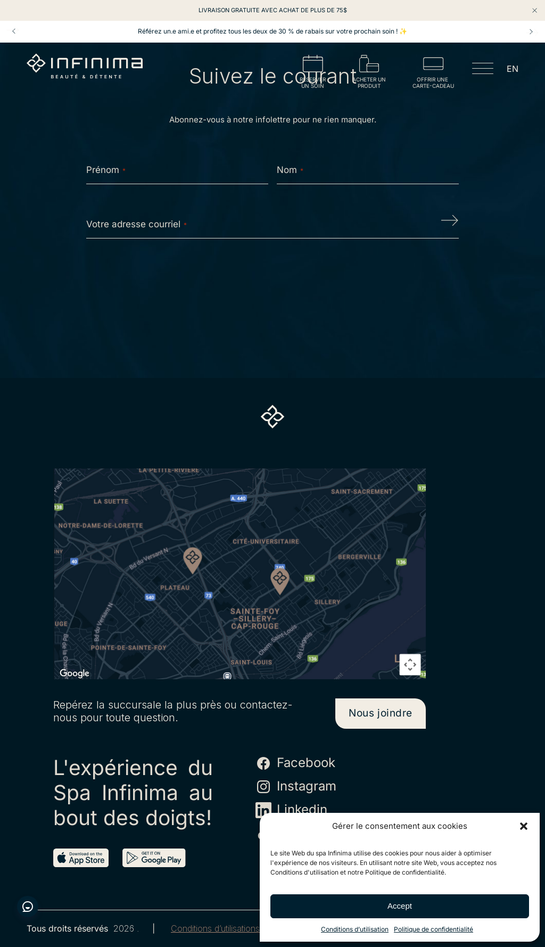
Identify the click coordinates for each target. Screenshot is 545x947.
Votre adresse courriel (136, 224)
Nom (290, 169)
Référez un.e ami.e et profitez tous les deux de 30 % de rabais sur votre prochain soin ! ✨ (272, 31)
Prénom (106, 169)
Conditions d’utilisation (355, 929)
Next (531, 31)
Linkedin (291, 810)
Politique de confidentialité (433, 929)
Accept (399, 905)
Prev (13, 31)
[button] (523, 826)
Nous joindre (380, 713)
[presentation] (272, 280)
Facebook (295, 763)
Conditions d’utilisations (215, 929)
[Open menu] (482, 70)
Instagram (295, 787)
